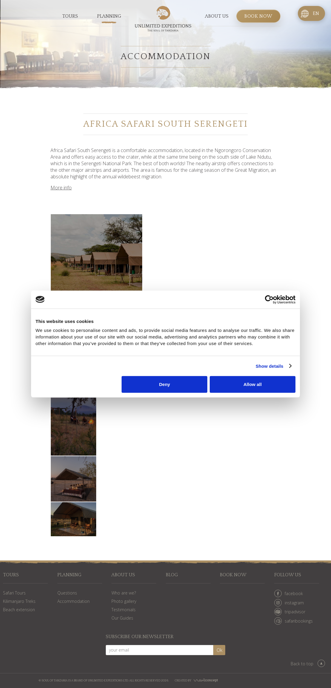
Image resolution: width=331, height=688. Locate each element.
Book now (258, 16)
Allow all (252, 384)
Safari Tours (14, 593)
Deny (164, 384)
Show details (270, 365)
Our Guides (122, 618)
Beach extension (19, 609)
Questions (67, 593)
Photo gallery (123, 601)
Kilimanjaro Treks (19, 601)
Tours (70, 16)
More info (61, 187)
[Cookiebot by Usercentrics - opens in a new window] (269, 299)
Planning (109, 16)
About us (217, 16)
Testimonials (123, 609)
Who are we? (123, 593)
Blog (172, 574)
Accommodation (73, 601)
